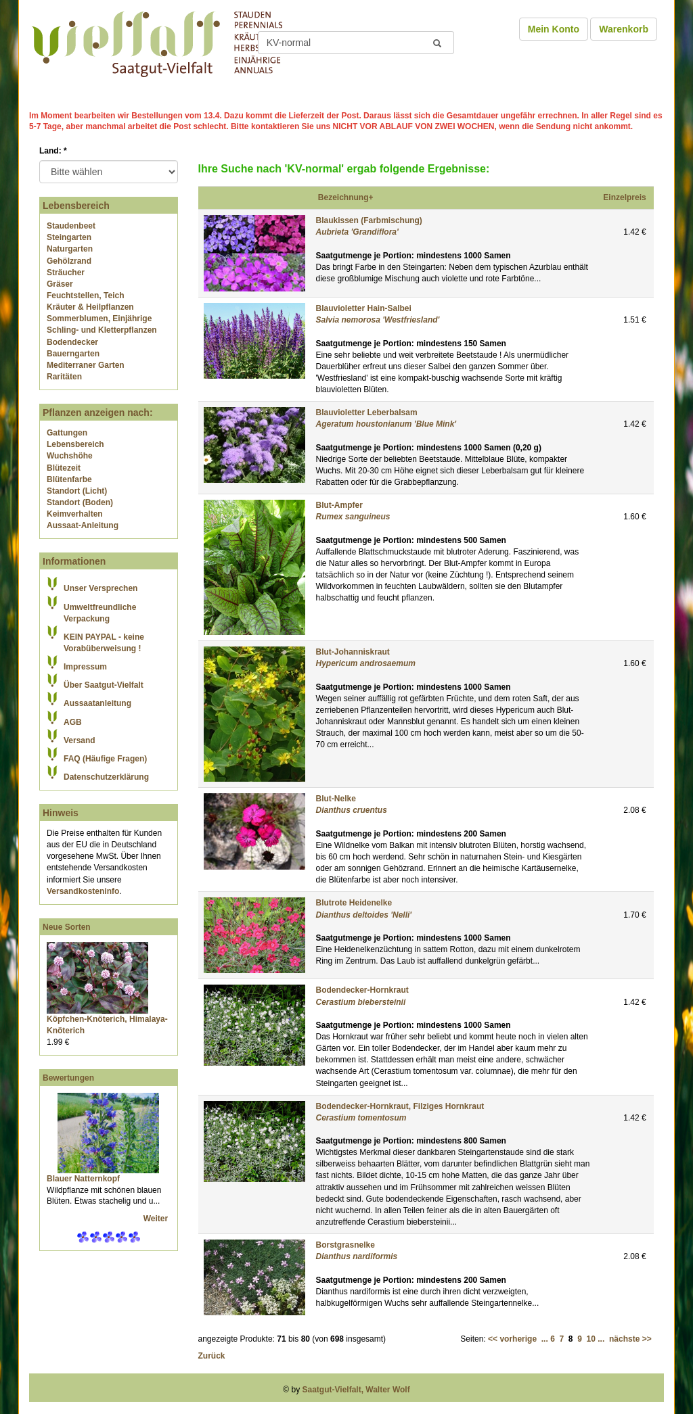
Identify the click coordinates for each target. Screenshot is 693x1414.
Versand (79, 740)
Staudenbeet (71, 226)
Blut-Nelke (336, 798)
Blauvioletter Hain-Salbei (363, 308)
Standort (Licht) (77, 491)
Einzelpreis (624, 197)
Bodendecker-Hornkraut (362, 990)
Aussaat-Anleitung (82, 525)
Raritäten (64, 376)
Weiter (157, 1218)
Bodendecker (72, 342)
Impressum (85, 666)
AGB (73, 722)
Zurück (211, 1356)
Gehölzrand (69, 261)
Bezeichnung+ (346, 197)
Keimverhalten (75, 514)
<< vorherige (512, 1339)
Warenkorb (623, 29)
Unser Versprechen (100, 588)
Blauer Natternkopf (83, 1178)
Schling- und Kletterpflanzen (102, 330)
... (544, 1339)
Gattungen (67, 433)
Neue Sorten (67, 927)
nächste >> (630, 1339)
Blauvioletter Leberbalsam (367, 412)
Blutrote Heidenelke (354, 903)
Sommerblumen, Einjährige (99, 318)
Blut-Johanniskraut (353, 652)
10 (591, 1339)
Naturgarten (70, 249)
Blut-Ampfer (339, 505)
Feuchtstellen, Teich (85, 295)
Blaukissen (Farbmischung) (369, 220)
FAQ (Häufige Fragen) (105, 758)
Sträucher (66, 272)
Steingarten (69, 237)
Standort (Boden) (80, 502)
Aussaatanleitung (97, 703)
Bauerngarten (73, 353)
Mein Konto (553, 29)
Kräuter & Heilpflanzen (90, 307)
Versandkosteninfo (83, 891)
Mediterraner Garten (86, 365)
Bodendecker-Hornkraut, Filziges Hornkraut (400, 1106)
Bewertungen (68, 1078)
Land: (53, 151)
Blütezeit (64, 468)
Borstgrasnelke (345, 1245)
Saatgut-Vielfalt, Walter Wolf (356, 1389)
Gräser (60, 284)
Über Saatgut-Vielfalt (103, 685)
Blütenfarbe (69, 479)
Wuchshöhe (70, 456)
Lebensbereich (75, 444)
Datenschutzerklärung (106, 777)
